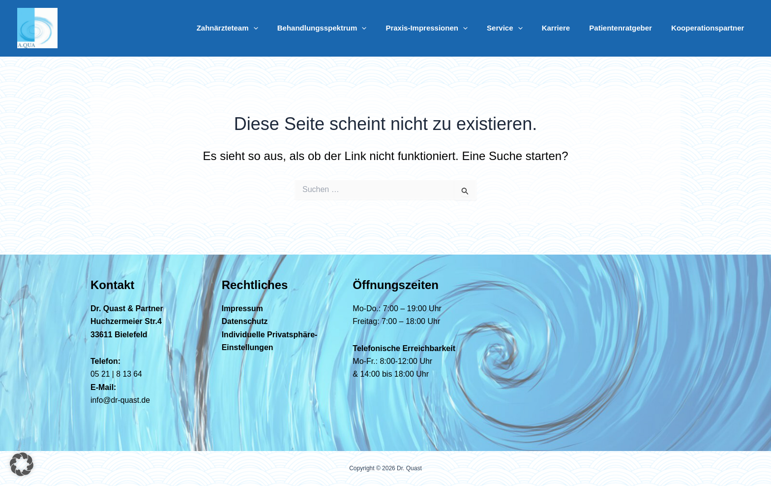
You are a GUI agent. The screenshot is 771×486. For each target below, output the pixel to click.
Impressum (243, 308)
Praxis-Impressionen (447, 28)
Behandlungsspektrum (346, 28)
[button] (282, 28)
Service (520, 28)
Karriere (567, 28)
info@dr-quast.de (120, 400)
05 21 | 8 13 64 (116, 374)
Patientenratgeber (627, 28)
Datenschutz (245, 321)
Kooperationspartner (710, 28)
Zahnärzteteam (256, 28)
